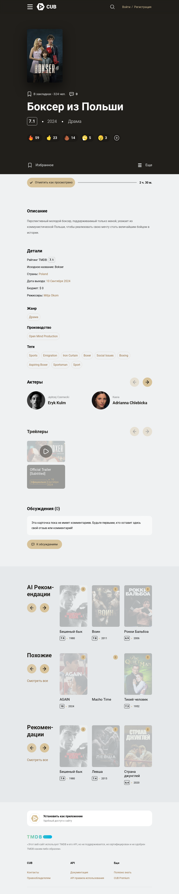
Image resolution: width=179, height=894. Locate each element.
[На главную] (47, 6)
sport (76, 364)
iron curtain (70, 355)
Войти (126, 7)
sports (33, 355)
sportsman (60, 364)
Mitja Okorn (51, 295)
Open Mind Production (43, 336)
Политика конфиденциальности (79, 876)
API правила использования (87, 858)
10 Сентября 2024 (58, 281)
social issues (105, 355)
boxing (123, 355)
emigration (50, 355)
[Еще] (144, 165)
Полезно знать (122, 852)
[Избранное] (40, 165)
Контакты (33, 852)
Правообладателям (38, 858)
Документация (79, 852)
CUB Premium (121, 858)
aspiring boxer (38, 364)
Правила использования (42, 876)
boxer (87, 355)
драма (74, 121)
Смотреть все (37, 674)
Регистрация (142, 7)
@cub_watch (106, 883)
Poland (43, 274)
